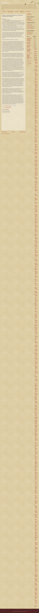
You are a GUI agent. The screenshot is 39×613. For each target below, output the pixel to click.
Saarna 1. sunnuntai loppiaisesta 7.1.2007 (36, 135)
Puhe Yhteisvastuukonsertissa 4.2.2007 (36, 597)
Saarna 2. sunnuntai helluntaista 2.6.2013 (36, 333)
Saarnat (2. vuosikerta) (30, 27)
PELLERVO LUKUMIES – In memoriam (29, 43)
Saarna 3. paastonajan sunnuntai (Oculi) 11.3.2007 (36, 107)
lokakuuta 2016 (35, 53)
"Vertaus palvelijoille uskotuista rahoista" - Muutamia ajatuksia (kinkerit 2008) (29, 56)
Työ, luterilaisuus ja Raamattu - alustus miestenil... (36, 502)
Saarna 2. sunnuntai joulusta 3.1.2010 (35, 206)
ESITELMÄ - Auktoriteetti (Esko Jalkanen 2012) (36, 426)
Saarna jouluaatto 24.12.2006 (36, 149)
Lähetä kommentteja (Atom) (6, 133)
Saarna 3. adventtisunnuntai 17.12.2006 (36, 153)
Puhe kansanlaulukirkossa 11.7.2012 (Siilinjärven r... (36, 544)
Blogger (26, 611)
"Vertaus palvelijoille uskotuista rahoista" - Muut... (36, 521)
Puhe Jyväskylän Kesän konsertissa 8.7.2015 (36, 552)
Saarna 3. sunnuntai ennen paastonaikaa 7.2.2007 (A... (35, 122)
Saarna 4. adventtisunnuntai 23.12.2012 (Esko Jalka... (36, 273)
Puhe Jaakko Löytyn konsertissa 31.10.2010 (36, 584)
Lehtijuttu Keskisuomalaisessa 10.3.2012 (36, 410)
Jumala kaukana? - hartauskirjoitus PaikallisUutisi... (36, 444)
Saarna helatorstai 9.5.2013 (36, 325)
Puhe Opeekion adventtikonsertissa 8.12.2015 (36, 548)
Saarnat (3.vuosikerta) (30, 28)
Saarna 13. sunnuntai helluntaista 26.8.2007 (36, 165)
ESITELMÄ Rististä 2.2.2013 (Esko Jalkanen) (35, 430)
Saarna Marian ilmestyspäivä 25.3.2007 (36, 102)
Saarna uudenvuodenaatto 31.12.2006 (36, 141)
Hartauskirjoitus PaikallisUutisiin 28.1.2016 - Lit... (36, 478)
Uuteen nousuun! (29, 63)
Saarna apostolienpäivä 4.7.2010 (36, 235)
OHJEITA (16, 11)
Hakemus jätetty (29, 60)
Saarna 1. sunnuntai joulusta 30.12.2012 (36, 288)
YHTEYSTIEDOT (10, 11)
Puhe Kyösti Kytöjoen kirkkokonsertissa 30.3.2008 (36, 589)
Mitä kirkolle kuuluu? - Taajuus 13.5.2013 (36, 394)
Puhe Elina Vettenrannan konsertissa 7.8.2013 (36, 571)
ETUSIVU (4, 11)
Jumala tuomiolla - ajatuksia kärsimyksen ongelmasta (29, 46)
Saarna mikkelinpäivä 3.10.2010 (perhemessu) (36, 252)
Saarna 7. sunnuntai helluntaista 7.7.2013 (36, 342)
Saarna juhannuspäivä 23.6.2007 (36, 79)
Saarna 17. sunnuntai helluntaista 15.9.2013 (36, 363)
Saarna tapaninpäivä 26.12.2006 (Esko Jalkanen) (36, 146)
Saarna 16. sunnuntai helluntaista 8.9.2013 (36, 359)
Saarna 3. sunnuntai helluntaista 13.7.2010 (36, 222)
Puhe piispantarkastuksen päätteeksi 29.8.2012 (36, 575)
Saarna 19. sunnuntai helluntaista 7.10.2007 (36, 178)
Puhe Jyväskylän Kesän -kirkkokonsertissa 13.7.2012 (36, 580)
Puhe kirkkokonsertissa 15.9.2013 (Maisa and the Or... (36, 560)
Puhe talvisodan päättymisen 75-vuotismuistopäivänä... (36, 516)
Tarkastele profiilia (29, 14)
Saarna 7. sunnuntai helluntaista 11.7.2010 (36, 231)
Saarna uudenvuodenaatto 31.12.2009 (36, 199)
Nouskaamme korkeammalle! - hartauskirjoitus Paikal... (36, 487)
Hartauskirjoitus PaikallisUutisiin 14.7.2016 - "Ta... (36, 62)
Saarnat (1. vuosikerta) (30, 26)
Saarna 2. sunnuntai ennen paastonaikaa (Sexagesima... (36, 116)
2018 (34, 45)
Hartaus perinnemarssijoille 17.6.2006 (36, 511)
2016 (34, 47)
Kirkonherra (5, 3)
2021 (34, 41)
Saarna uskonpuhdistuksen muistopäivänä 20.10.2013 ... (36, 367)
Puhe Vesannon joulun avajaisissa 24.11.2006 (36, 602)
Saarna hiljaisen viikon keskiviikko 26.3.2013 (36, 305)
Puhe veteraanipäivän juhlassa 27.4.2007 (36, 593)
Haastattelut (28, 19)
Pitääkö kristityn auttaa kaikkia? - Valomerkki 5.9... (35, 398)
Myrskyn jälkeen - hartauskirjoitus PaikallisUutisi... (36, 435)
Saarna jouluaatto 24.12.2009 (36, 203)
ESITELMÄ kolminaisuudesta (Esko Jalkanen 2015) (35, 422)
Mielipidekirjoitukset (29, 20)
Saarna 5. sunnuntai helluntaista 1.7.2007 (36, 71)
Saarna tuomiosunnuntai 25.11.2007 (36, 195)
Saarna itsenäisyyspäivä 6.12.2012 (36, 269)
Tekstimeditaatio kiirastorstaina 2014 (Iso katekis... (36, 385)
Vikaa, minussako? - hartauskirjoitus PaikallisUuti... (36, 457)
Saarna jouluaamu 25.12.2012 (36, 277)
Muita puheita (28, 34)
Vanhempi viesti (22, 131)
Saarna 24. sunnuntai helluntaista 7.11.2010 (36, 260)
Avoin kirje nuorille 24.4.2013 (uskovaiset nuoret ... (36, 439)
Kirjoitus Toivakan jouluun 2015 (35, 470)
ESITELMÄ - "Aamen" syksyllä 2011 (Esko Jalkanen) (36, 534)
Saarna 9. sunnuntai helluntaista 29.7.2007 (36, 67)
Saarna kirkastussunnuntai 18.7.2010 (36, 238)
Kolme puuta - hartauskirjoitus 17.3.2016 (36, 482)
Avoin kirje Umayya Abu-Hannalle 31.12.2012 (36, 492)
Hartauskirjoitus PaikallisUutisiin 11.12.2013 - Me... (36, 453)
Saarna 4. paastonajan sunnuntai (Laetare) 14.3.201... (36, 210)
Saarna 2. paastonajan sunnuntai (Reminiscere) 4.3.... (36, 112)
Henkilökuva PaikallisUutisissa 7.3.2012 (36, 418)
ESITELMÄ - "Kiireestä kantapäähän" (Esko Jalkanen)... (36, 538)
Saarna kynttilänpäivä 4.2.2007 (35, 126)
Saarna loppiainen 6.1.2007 (36, 138)
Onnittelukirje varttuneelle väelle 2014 (36, 525)
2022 (34, 40)
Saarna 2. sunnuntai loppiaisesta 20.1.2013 (36, 296)
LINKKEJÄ (22, 11)
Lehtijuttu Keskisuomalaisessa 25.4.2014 (36, 402)
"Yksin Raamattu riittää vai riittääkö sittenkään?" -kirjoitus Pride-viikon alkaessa (29, 39)
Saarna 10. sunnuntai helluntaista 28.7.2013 (36, 346)
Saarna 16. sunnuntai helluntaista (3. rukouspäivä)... (36, 174)
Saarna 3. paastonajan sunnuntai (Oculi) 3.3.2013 (35, 300)
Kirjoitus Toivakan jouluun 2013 (35, 449)
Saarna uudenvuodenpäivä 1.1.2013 (36, 292)
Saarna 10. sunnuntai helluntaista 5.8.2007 (36, 157)
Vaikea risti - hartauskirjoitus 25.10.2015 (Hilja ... (36, 474)
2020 (34, 42)
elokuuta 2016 (35, 57)
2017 (34, 46)
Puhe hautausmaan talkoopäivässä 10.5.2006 (36, 497)
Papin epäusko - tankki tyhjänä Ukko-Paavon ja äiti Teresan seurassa (29, 50)
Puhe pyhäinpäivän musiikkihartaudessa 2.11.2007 (36, 507)
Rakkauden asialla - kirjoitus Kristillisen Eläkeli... (36, 462)
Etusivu (13, 131)
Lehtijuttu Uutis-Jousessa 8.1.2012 (35, 406)
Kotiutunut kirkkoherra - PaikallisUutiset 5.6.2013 (36, 414)
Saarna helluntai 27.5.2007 (36, 82)
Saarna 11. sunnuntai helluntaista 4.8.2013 (36, 350)
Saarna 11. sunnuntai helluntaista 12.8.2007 (36, 161)
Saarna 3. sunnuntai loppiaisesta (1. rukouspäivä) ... (36, 130)
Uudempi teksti (4, 131)
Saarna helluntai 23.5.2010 (36, 219)
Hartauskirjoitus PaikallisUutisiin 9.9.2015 (36, 466)
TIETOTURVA (27, 11)
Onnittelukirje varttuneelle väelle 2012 (36, 529)
